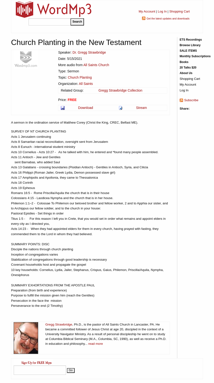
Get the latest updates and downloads (168, 18)
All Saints (86, 84)
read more (95, 343)
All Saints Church (96, 65)
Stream (141, 108)
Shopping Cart (179, 11)
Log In (162, 11)
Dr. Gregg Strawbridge (89, 52)
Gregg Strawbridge (58, 324)
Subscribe (191, 100)
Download (85, 108)
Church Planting (80, 77)
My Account (147, 11)
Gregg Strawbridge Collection (121, 90)
